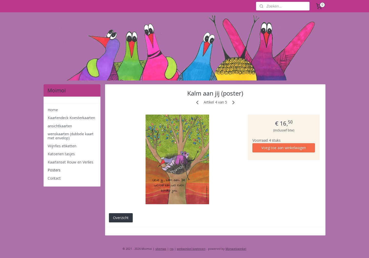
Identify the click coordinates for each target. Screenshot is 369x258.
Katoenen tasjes (61, 153)
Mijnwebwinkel (235, 249)
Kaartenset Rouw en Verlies (70, 162)
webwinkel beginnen (191, 249)
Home (53, 109)
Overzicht (120, 217)
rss (171, 249)
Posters (54, 170)
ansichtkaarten (60, 125)
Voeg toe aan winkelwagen (283, 147)
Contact (54, 178)
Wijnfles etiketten (62, 145)
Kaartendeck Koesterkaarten (71, 117)
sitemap (160, 249)
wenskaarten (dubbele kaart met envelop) (71, 135)
